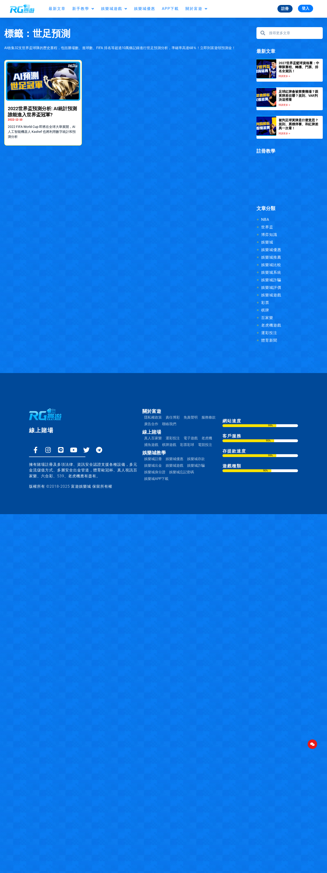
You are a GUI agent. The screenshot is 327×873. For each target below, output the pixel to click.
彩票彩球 (187, 445)
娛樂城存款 (196, 459)
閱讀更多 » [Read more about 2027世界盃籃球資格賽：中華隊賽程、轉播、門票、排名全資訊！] (284, 76)
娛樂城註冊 (153, 459)
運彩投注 (269, 333)
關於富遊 (196, 8)
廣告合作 (151, 424)
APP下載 (170, 8)
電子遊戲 (191, 438)
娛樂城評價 (271, 287)
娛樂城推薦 (271, 257)
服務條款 (208, 417)
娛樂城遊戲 (114, 8)
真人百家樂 (153, 438)
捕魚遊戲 (151, 445)
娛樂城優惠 (144, 8)
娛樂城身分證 (154, 472)
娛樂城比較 (271, 265)
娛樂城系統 (271, 272)
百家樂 (267, 317)
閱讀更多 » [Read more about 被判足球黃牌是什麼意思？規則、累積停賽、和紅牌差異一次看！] (284, 133)
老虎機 (206, 438)
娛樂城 (267, 242)
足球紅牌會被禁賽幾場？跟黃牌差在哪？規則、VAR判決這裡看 (298, 95)
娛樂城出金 (153, 465)
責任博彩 (173, 417)
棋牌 (265, 310)
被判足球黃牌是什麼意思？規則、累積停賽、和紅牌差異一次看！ (298, 124)
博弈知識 (269, 234)
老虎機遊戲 (271, 325)
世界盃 (267, 227)
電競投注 (205, 445)
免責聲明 (191, 417)
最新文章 (57, 8)
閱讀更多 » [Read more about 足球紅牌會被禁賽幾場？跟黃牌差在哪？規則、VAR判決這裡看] (284, 104)
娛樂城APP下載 (156, 479)
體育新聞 (269, 340)
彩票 (265, 302)
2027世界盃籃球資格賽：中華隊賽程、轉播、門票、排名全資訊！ (299, 67)
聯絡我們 (169, 424)
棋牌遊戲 (169, 445)
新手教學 (83, 8)
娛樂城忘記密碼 (181, 472)
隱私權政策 (153, 417)
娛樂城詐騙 (271, 280)
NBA (265, 219)
